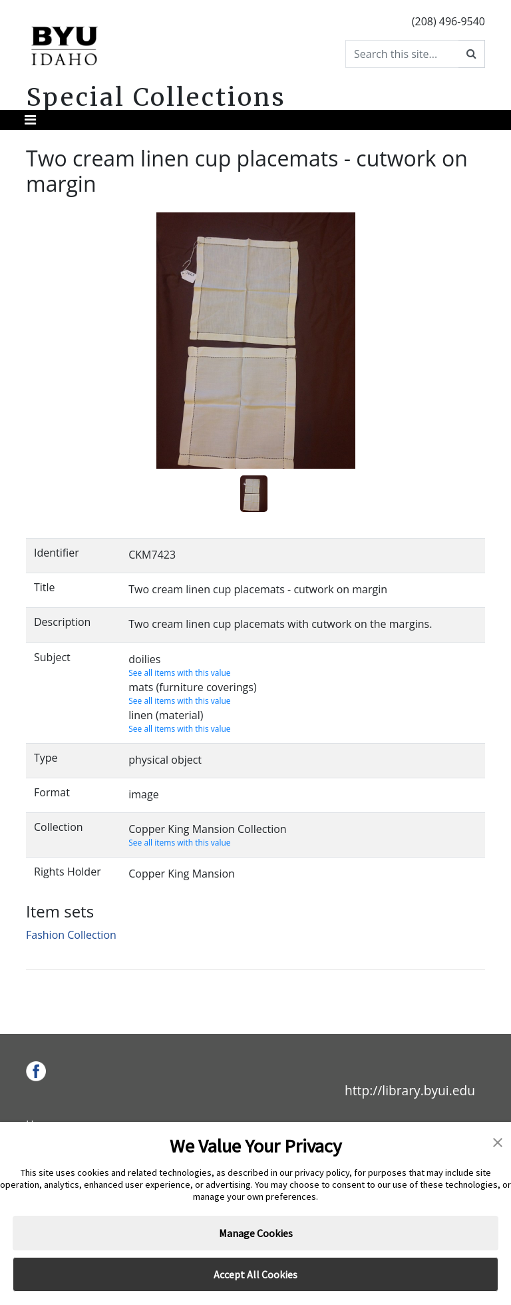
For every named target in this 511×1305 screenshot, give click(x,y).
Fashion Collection (71, 934)
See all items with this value (179, 672)
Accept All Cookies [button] (255, 1274)
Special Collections (156, 97)
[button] (497, 1141)
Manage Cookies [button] (256, 1233)
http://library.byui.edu (410, 1090)
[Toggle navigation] (30, 120)
